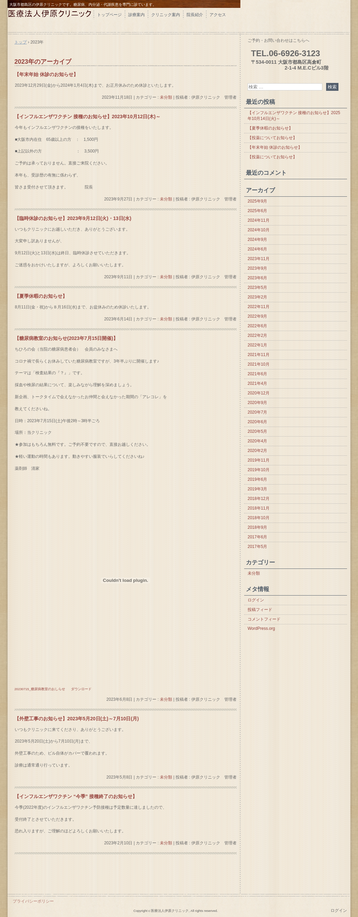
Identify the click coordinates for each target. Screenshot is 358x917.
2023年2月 (257, 297)
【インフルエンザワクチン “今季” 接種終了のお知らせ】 (75, 796)
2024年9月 (257, 239)
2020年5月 (257, 431)
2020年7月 (257, 412)
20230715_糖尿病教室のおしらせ (39, 689)
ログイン (256, 600)
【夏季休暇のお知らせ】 (40, 296)
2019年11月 (259, 460)
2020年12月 (259, 393)
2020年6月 (257, 421)
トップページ (109, 14)
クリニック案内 (165, 14)
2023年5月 (257, 287)
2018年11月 (259, 508)
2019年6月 (257, 479)
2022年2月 (257, 335)
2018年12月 (259, 498)
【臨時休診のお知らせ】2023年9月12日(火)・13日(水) (72, 218)
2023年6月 (257, 278)
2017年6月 (257, 537)
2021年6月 (257, 373)
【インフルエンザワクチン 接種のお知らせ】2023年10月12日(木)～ (87, 116)
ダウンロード (81, 689)
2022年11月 (259, 306)
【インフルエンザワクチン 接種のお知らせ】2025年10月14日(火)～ (294, 115)
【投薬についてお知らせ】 (272, 137)
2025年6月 (257, 210)
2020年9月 (257, 402)
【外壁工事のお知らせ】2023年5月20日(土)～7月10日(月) (76, 718)
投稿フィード (260, 609)
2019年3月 (257, 489)
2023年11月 (259, 258)
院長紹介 (195, 14)
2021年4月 (257, 383)
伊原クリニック (50, 20)
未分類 (166, 97)
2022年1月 (257, 345)
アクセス (218, 14)
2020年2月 (257, 450)
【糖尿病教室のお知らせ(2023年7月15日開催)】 (66, 338)
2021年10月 (259, 364)
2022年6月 (257, 325)
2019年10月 (259, 469)
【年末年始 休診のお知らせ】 (46, 74)
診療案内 (136, 14)
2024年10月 (259, 230)
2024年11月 (259, 220)
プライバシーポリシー (33, 901)
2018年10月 (259, 517)
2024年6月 (257, 249)
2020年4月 (257, 441)
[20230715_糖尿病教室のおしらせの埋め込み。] (125, 580)
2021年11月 (259, 354)
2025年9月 (257, 201)
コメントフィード (264, 619)
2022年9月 (257, 316)
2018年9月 (257, 527)
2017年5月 (257, 546)
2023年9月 (257, 268)
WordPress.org (261, 628)
